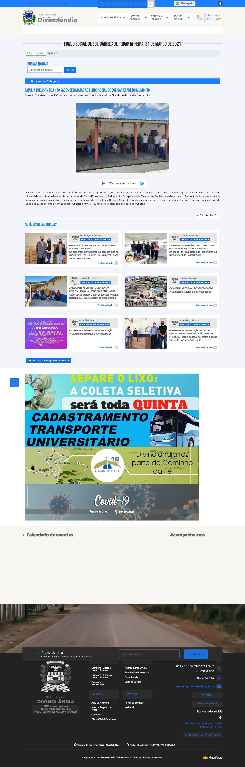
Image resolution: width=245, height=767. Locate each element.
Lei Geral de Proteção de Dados (202, 735)
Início (29, 53)
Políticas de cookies (211, 727)
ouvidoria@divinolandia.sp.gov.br (195, 686)
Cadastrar (195, 654)
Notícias (40, 53)
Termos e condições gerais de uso (203, 723)
